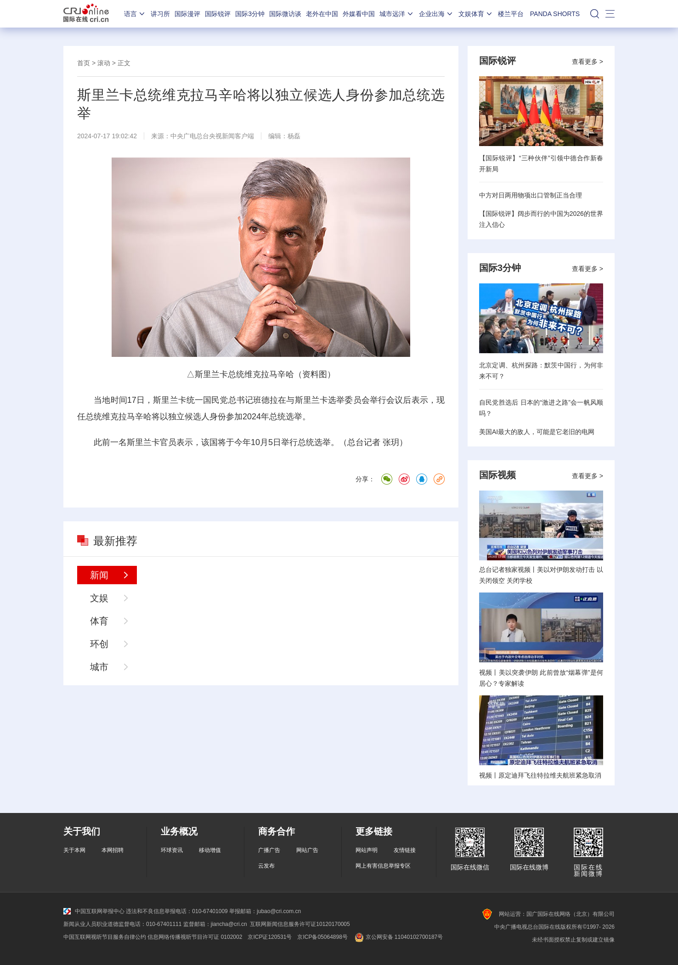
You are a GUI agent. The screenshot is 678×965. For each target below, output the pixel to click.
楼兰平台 (511, 13)
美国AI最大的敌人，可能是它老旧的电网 (536, 431)
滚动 (103, 63)
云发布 (266, 866)
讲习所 (160, 13)
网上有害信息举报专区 (383, 866)
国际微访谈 (285, 13)
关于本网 (74, 850)
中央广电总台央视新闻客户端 (212, 136)
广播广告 (269, 850)
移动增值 (210, 850)
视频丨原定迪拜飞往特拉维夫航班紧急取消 (540, 775)
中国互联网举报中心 (93, 911)
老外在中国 (322, 13)
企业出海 (436, 13)
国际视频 (497, 475)
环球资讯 (172, 850)
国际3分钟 (250, 13)
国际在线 (86, 14)
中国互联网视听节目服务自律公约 (104, 937)
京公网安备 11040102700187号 (398, 937)
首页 (83, 63)
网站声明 (367, 850)
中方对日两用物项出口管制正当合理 (530, 195)
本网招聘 (113, 850)
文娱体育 (475, 13)
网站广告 (307, 850)
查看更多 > (587, 61)
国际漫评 (187, 13)
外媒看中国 (359, 13)
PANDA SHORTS (555, 13)
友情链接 (405, 850)
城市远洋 (396, 13)
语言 (135, 13)
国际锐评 (218, 13)
